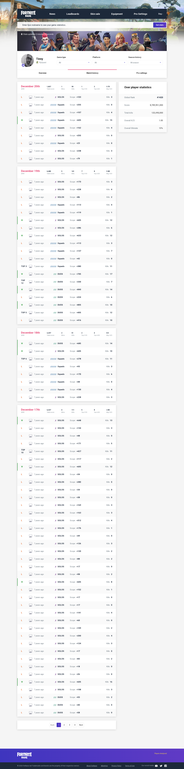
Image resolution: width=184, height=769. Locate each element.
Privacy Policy (116, 766)
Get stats (160, 25)
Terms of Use (130, 766)
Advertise (104, 766)
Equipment (117, 14)
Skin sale (95, 14)
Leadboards (72, 14)
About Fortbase (92, 766)
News (52, 14)
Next (81, 725)
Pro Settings (140, 14)
